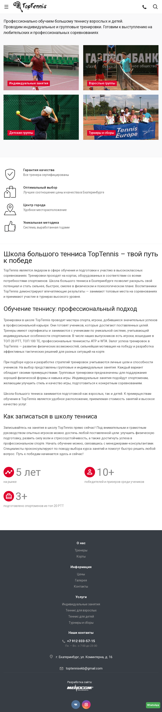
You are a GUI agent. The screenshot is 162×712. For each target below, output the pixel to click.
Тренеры (81, 550)
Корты (81, 556)
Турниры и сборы (81, 622)
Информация (81, 567)
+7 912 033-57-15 (81, 641)
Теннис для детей (81, 616)
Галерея (81, 580)
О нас (81, 543)
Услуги (81, 597)
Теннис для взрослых (81, 610)
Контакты (81, 586)
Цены (81, 574)
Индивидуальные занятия (81, 604)
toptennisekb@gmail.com (84, 668)
